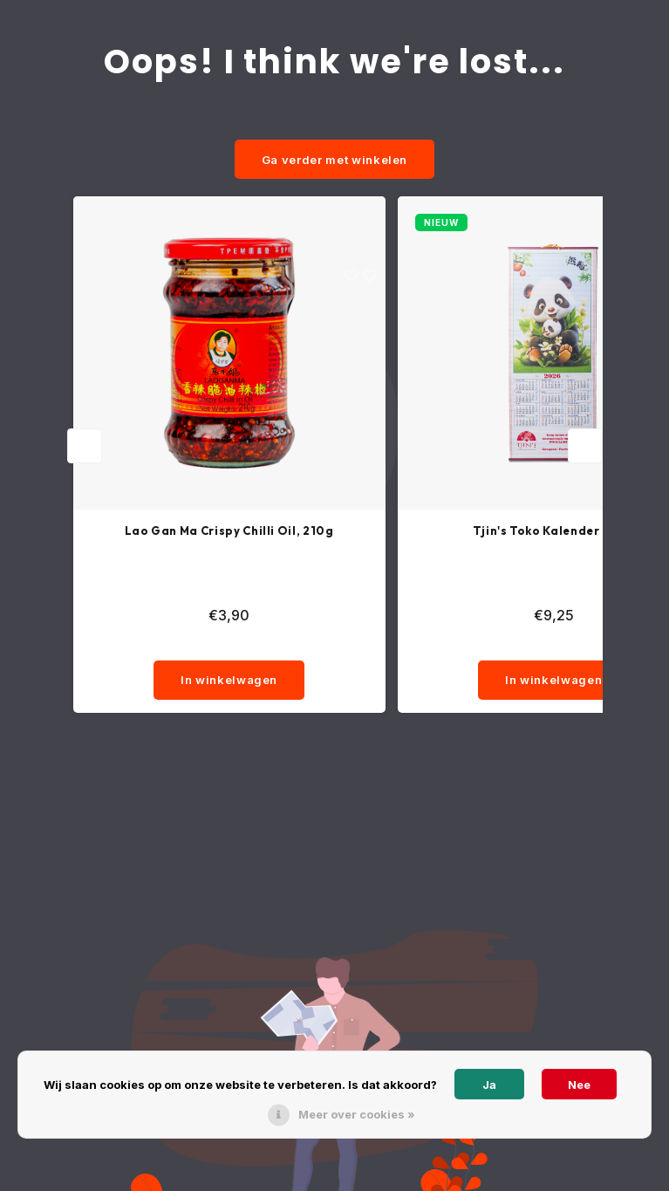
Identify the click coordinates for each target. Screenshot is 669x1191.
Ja (489, 1085)
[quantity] (229, 643)
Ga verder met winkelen (334, 160)
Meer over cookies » (356, 1114)
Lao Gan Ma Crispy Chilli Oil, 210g (229, 530)
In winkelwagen (229, 680)
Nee (579, 1085)
